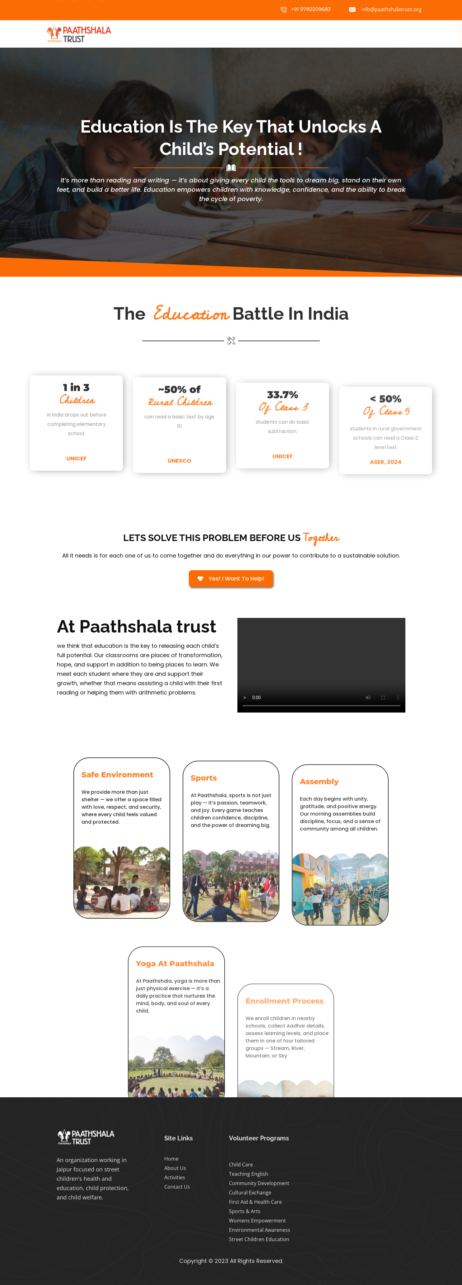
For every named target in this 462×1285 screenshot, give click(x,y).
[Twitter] (88, 9)
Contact (396, 34)
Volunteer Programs (285, 34)
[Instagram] (60, 9)
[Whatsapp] (102, 9)
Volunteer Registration (350, 34)
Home (191, 34)
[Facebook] (74, 9)
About (213, 34)
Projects (238, 34)
